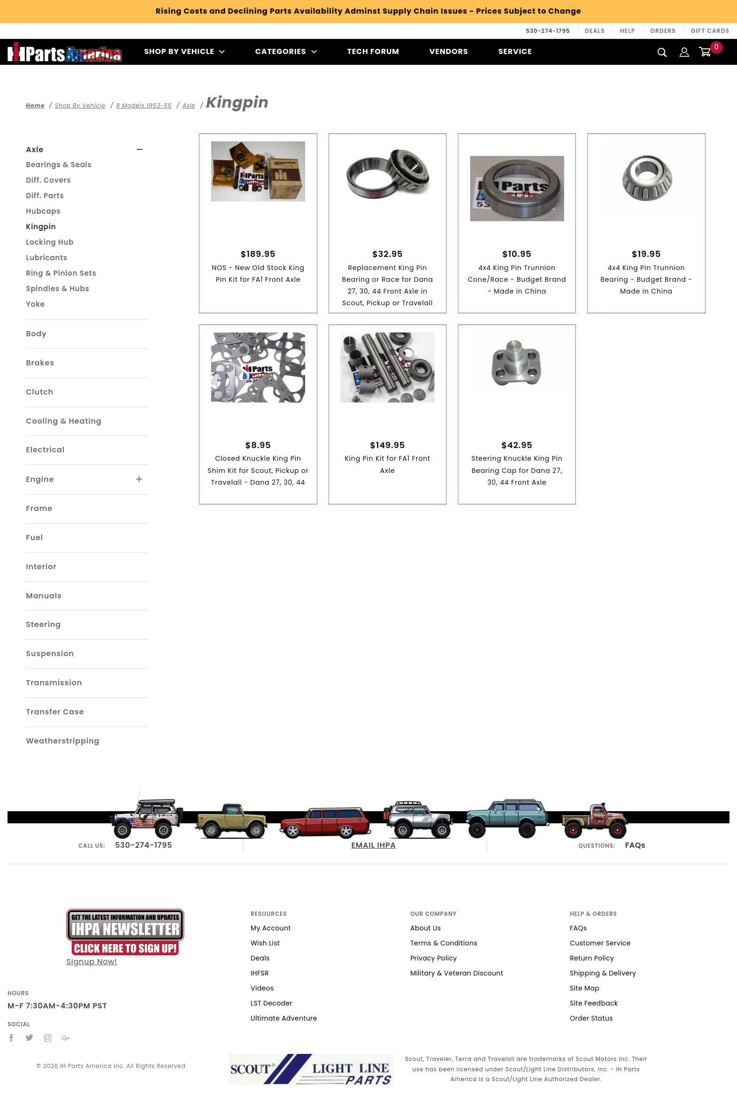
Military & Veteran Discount (456, 973)
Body (36, 333)
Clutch (40, 392)
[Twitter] (29, 1038)
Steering (43, 624)
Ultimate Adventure (284, 1018)
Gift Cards (710, 31)
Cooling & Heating (64, 421)
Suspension (50, 653)
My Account (271, 928)
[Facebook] (12, 1038)
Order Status (591, 1018)
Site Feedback (594, 1003)
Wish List (265, 943)
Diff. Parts (45, 196)
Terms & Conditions (444, 943)
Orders (663, 31)
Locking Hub (50, 242)
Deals (595, 31)
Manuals (44, 595)
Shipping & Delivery (603, 973)
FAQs (635, 845)
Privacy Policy (433, 958)
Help (627, 31)
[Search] (662, 52)
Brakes (40, 362)
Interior (41, 566)
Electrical (45, 449)
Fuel (34, 537)
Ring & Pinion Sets (61, 273)
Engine (40, 479)
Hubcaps (43, 211)
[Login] (684, 51)
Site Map (584, 988)
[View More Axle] (140, 150)
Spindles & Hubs (57, 289)
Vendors (449, 51)
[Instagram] (48, 1038)
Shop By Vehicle (184, 51)
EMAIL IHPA (374, 845)
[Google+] (66, 1038)
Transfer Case (55, 711)
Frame (39, 508)
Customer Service (600, 943)
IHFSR (260, 973)
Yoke (35, 304)
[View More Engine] (140, 479)
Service (515, 51)
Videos (262, 988)
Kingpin (41, 227)
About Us (425, 928)
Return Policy (592, 958)
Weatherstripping (62, 740)
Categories (286, 51)
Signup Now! (125, 938)
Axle (35, 149)
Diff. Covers (48, 180)
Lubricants (46, 258)
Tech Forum (373, 51)
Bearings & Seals (59, 165)
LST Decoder (271, 1003)
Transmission (54, 682)
